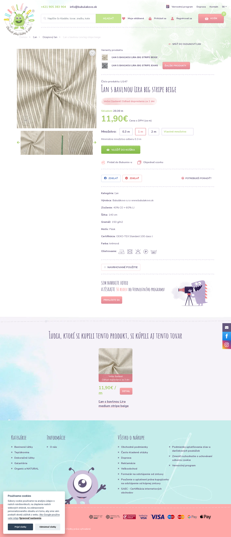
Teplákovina (21, 452)
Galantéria (20, 463)
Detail (126, 391)
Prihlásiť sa (157, 18)
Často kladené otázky (134, 452)
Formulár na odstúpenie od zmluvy (142, 474)
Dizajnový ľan (50, 37)
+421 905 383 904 (53, 7)
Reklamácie (128, 463)
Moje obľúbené (133, 18)
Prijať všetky (20, 527)
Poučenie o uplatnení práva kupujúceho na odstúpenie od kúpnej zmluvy (145, 481)
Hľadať (108, 18)
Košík (211, 18)
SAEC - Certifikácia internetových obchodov (141, 490)
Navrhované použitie (121, 267)
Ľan (35, 37)
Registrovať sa (181, 18)
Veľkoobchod (129, 468)
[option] (56, 88)
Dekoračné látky (24, 458)
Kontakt (214, 6)
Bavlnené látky (23, 447)
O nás (53, 447)
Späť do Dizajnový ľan (186, 44)
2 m (153, 132)
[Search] (81, 18)
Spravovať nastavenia (30, 518)
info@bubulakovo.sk (83, 7)
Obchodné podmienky (134, 447)
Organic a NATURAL (26, 468)
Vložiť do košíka (121, 150)
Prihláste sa (112, 300)
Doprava (201, 6)
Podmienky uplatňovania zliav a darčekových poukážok (191, 449)
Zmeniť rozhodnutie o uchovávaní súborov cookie (192, 458)
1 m (140, 132)
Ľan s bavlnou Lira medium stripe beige (114, 404)
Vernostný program (179, 6)
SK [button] (223, 6)
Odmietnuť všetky (48, 527)
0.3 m (126, 132)
